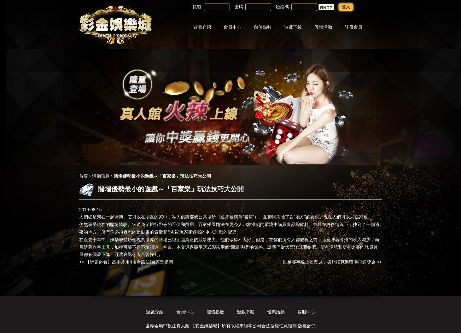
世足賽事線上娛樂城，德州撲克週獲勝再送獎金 (329, 262)
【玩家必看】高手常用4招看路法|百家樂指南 (129, 262)
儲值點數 (262, 27)
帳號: (198, 6)
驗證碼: (283, 6)
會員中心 (232, 27)
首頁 (83, 176)
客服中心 (306, 311)
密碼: (239, 6)
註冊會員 (353, 27)
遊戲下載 (293, 27)
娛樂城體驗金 (123, 239)
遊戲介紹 (202, 27)
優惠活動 (323, 27)
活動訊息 (101, 176)
